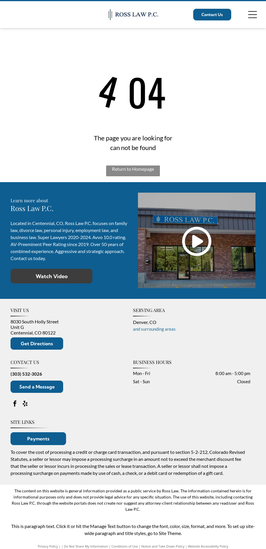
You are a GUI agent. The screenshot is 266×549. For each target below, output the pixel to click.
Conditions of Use (124, 546)
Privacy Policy (48, 546)
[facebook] (15, 404)
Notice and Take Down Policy (163, 546)
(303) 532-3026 (26, 374)
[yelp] (25, 404)
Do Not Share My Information (86, 546)
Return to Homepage (133, 169)
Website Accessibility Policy (208, 546)
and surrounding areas (154, 329)
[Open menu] (252, 14)
